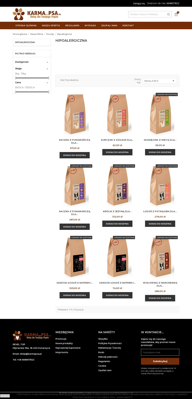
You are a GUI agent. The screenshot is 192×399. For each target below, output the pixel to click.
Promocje (61, 339)
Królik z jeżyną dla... (117, 211)
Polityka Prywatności (110, 343)
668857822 (173, 3)
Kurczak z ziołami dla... (117, 139)
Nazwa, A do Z (159, 81)
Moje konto (62, 352)
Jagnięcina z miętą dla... (160, 139)
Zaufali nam (104, 370)
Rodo (101, 352)
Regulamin (104, 361)
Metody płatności (108, 357)
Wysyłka (103, 339)
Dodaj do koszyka (74, 155)
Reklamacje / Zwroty (109, 348)
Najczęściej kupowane (68, 348)
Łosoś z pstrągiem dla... (160, 211)
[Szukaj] (150, 14)
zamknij (5, 396)
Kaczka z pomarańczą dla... (74, 141)
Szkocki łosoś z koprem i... (74, 282)
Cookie (102, 366)
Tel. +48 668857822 (23, 359)
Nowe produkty (64, 343)
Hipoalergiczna (25, 42)
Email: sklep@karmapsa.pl (27, 354)
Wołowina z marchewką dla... (160, 284)
